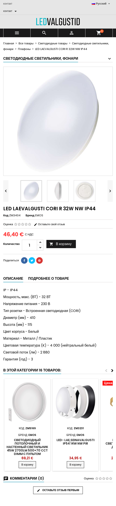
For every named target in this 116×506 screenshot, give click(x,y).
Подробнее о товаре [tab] (48, 278)
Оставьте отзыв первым (58, 490)
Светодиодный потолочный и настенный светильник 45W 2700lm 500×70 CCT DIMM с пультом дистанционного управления (27, 450)
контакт (7, 3)
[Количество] (29, 245)
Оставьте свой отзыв (49, 224)
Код (5, 215)
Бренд (30, 215)
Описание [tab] (13, 278)
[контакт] (10, 11)
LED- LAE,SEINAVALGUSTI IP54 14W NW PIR (76, 442)
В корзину (60, 243)
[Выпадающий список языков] (101, 3)
